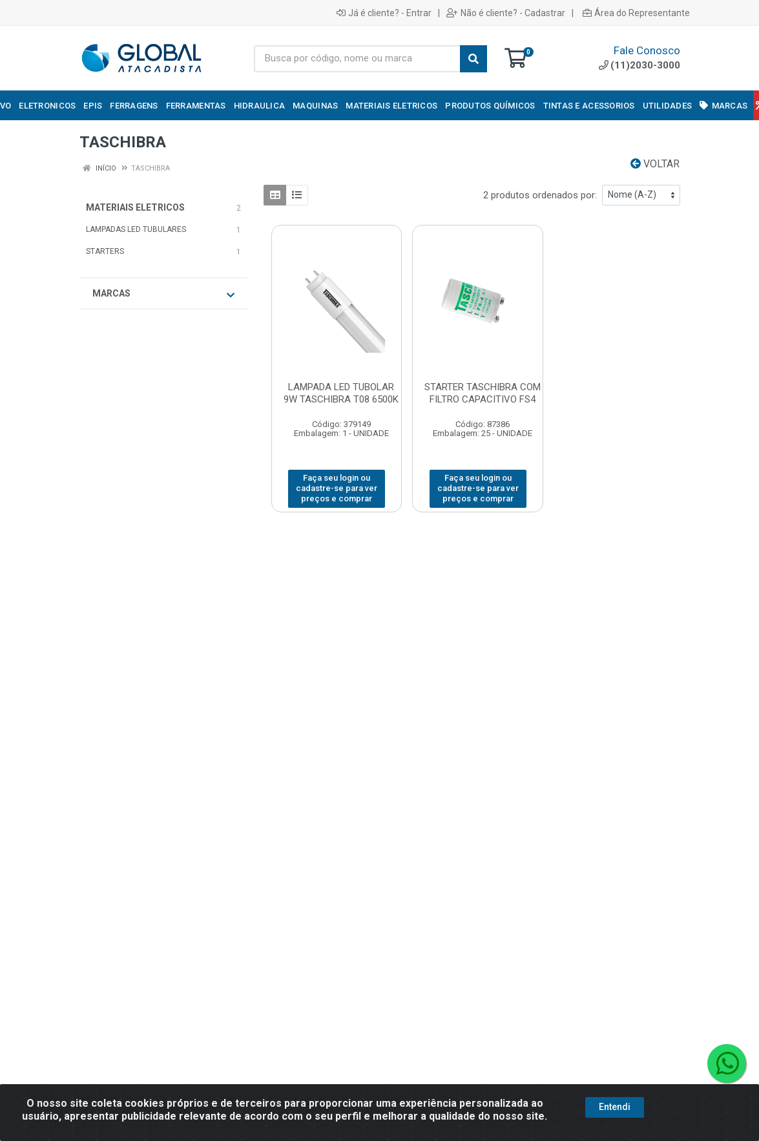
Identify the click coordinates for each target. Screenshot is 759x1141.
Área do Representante (636, 12)
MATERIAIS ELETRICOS (135, 207)
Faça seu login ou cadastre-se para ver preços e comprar (336, 488)
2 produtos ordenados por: (540, 195)
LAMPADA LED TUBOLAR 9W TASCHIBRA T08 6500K (341, 393)
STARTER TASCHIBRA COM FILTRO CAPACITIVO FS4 (482, 393)
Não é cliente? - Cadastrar (505, 12)
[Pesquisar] (473, 58)
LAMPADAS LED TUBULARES (136, 229)
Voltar (655, 164)
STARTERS (105, 251)
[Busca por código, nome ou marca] (357, 58)
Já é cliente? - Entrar (384, 12)
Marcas (163, 294)
